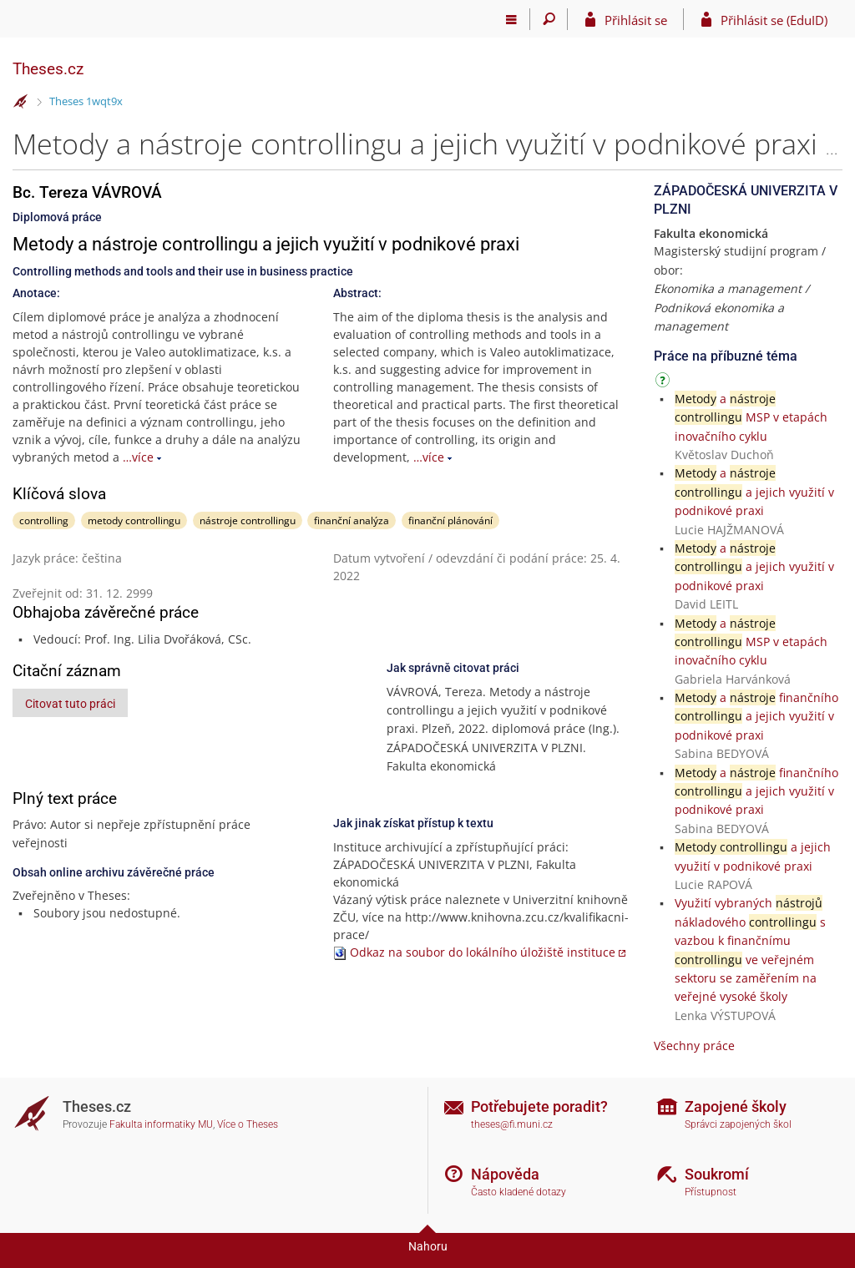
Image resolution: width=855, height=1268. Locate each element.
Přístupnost (710, 1192)
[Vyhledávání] (549, 19)
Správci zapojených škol (738, 1124)
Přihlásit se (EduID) (774, 20)
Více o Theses (247, 1124)
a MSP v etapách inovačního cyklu (751, 417)
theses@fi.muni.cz (512, 1124)
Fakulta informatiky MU (161, 1124)
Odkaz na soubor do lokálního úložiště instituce (482, 952)
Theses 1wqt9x (86, 101)
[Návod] (664, 383)
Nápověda (505, 1174)
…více (138, 457)
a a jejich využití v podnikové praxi (754, 491)
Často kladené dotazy (518, 1192)
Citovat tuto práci (70, 703)
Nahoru (428, 1246)
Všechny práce (694, 1045)
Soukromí (717, 1174)
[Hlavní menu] (511, 19)
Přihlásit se (636, 20)
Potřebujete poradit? (539, 1106)
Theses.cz (48, 68)
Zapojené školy (736, 1106)
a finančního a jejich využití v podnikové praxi (756, 716)
